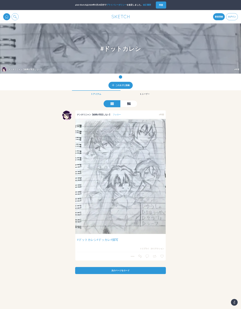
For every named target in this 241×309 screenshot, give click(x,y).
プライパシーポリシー (116, 5)
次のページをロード (120, 270)
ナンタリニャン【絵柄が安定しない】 (94, 114)
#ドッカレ (103, 239)
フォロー (117, 114)
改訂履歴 (147, 5)
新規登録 (219, 16)
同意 (161, 5)
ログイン (232, 16)
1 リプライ (144, 248)
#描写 (114, 239)
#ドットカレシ (87, 239)
